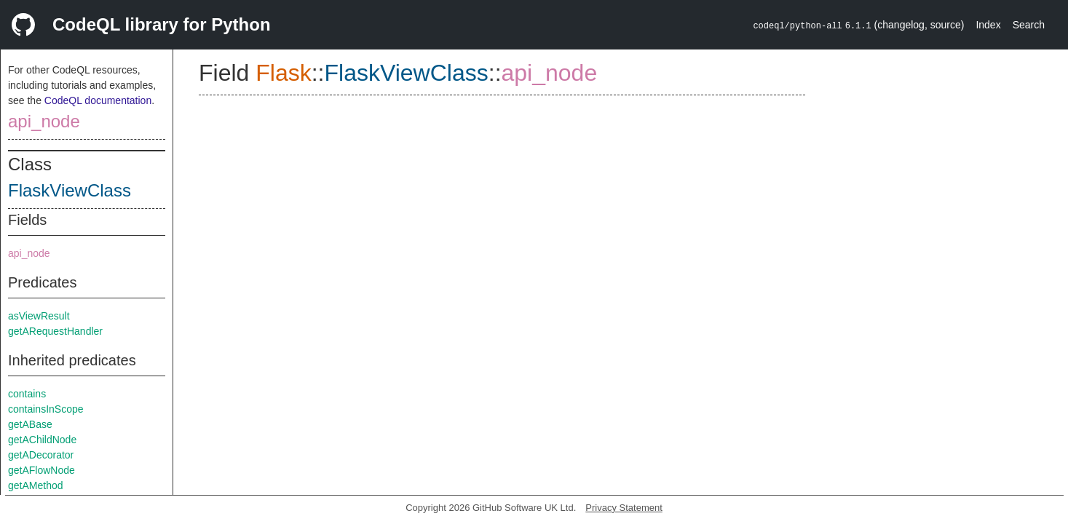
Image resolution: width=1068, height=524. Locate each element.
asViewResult (39, 316)
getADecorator (41, 455)
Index (988, 25)
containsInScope (46, 409)
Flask (283, 73)
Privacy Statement (623, 507)
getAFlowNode (41, 470)
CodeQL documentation (97, 100)
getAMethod (35, 485)
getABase (30, 424)
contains (27, 394)
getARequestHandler (55, 331)
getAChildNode (42, 439)
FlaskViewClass (69, 190)
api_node (44, 121)
